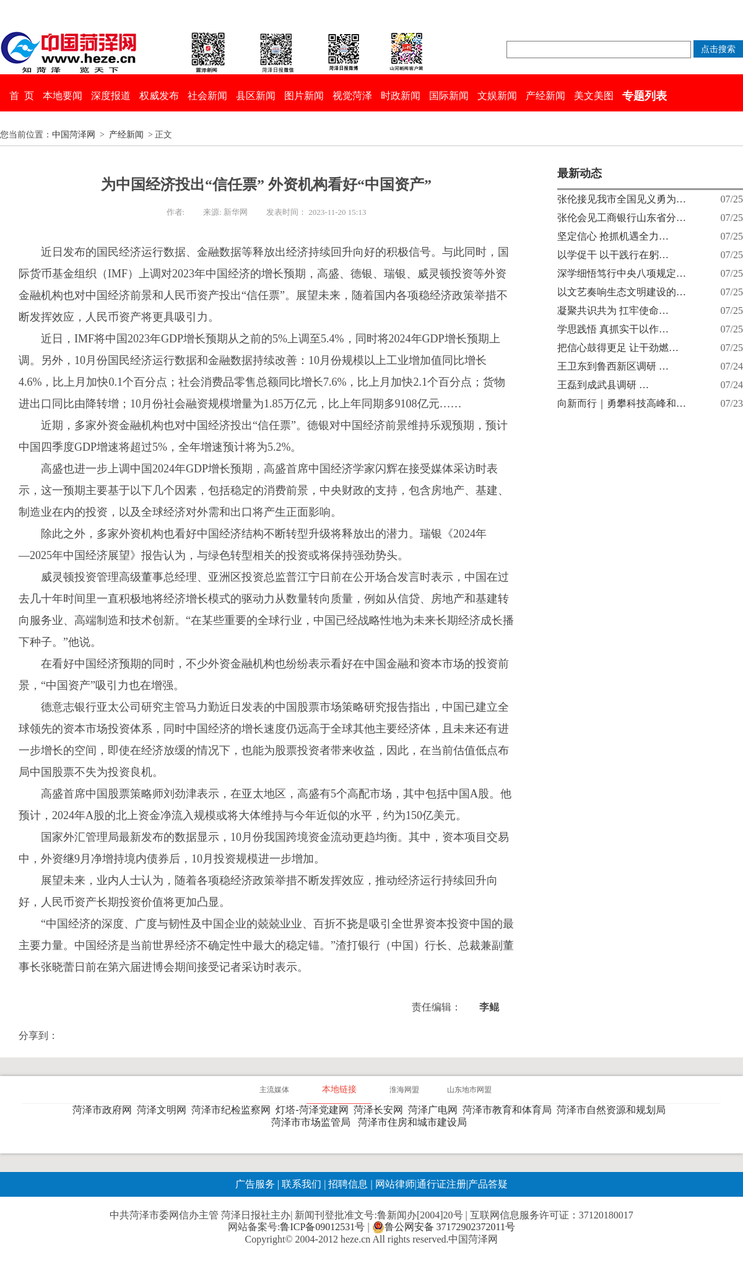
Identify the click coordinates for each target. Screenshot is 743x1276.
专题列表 (644, 96)
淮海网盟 (404, 1089)
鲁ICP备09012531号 (322, 1227)
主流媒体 (274, 1089)
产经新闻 (545, 95)
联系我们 (301, 1184)
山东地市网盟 (469, 1089)
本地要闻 (62, 95)
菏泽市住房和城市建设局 (415, 1122)
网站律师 (394, 1184)
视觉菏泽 (352, 95)
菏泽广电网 (435, 1110)
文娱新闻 (497, 95)
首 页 (21, 95)
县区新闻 (256, 95)
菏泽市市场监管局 (313, 1122)
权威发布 (159, 95)
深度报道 (111, 95)
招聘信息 (348, 1184)
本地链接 (339, 1089)
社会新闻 (207, 95)
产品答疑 (488, 1184)
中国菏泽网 (73, 134)
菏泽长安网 (381, 1110)
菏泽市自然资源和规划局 (614, 1110)
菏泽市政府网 (104, 1110)
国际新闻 (449, 95)
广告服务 (255, 1184)
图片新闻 (304, 95)
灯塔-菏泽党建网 (314, 1110)
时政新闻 (400, 95)
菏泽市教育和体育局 (510, 1110)
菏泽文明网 (164, 1110)
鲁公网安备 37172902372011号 (443, 1227)
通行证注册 (441, 1184)
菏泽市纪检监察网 (233, 1110)
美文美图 (594, 95)
